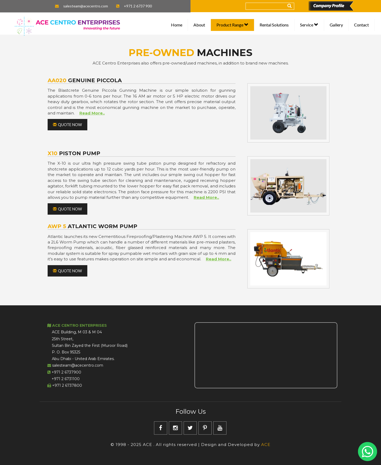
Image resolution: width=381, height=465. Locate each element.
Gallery (336, 24)
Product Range (232, 24)
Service (309, 24)
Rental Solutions (274, 24)
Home (176, 24)
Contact (361, 24)
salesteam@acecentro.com (85, 6)
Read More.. (92, 113)
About (199, 24)
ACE (265, 444)
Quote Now (67, 124)
